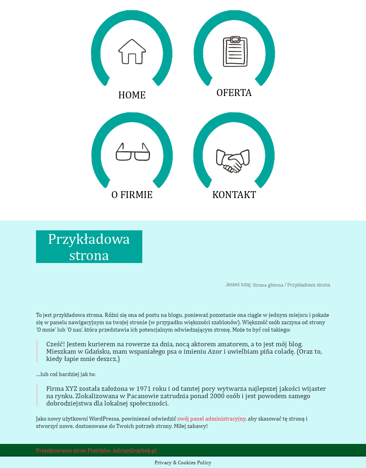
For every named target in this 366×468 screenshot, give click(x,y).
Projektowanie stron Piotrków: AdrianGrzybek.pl (96, 450)
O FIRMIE (132, 116)
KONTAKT (234, 116)
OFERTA (234, 14)
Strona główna (268, 285)
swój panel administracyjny (211, 418)
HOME (132, 14)
